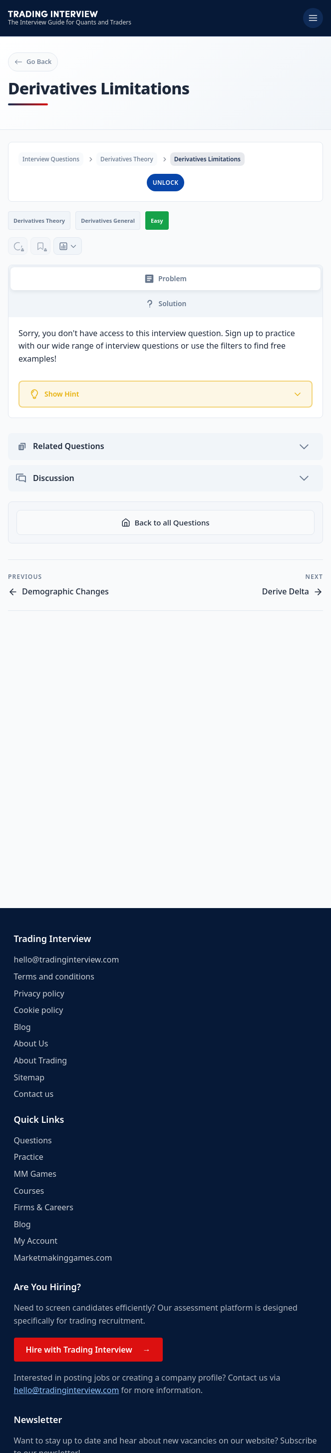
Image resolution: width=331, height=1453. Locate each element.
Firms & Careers (43, 1207)
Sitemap (29, 1077)
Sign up (239, 334)
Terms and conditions (54, 976)
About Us (31, 1043)
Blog (22, 1026)
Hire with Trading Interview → (88, 1349)
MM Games (35, 1173)
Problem (165, 279)
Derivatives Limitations (209, 159)
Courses (29, 1190)
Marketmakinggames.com (63, 1257)
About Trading (40, 1060)
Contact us (34, 1093)
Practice (28, 1156)
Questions (33, 1140)
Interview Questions (51, 159)
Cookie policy (38, 1009)
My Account (36, 1240)
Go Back (32, 61)
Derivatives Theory (128, 159)
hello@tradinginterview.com (66, 959)
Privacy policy (39, 993)
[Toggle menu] (313, 18)
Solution (165, 305)
